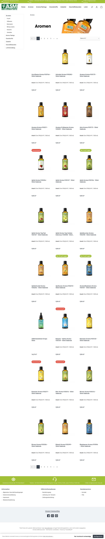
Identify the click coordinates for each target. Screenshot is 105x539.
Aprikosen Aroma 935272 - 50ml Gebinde (65, 289)
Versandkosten (48, 528)
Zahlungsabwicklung (48, 497)
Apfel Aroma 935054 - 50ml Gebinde (39, 182)
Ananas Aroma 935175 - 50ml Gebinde (88, 75)
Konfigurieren (98, 536)
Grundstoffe (9, 38)
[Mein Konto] (97, 7)
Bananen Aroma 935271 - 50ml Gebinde (40, 395)
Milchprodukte (10, 27)
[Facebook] (48, 516)
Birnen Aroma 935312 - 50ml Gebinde (88, 395)
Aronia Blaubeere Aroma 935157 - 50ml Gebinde (88, 289)
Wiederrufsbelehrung (9, 500)
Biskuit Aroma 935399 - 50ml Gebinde (64, 449)
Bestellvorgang (46, 492)
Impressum (6, 497)
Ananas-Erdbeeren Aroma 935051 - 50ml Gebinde (65, 128)
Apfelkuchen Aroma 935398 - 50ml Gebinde (88, 235)
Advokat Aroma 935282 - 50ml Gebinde (64, 75)
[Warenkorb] (101, 7)
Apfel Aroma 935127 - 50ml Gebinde (65, 182)
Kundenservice (85, 489)
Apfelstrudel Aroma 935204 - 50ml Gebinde (40, 289)
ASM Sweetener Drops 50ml (39, 342)
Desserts (9, 29)
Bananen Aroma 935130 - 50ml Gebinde (88, 342)
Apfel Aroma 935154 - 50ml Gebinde (89, 182)
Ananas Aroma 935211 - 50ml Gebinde (40, 128)
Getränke (9, 32)
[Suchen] (92, 7)
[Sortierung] (90, 38)
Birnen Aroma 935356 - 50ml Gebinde (40, 449)
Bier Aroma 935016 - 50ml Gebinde (65, 395)
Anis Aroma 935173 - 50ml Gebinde (89, 128)
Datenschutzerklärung (9, 495)
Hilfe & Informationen (48, 489)
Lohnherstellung (10, 48)
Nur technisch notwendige (82, 536)
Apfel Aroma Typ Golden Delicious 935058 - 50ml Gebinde (64, 235)
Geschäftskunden (11, 44)
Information (6, 489)
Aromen (8, 15)
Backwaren (10, 24)
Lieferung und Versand (48, 495)
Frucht (8, 18)
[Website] (56, 516)
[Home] (24, 7)
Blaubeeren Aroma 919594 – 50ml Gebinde (89, 449)
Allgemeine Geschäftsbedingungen (13, 492)
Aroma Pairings (10, 35)
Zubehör (8, 41)
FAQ (83, 495)
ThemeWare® (68, 529)
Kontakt (84, 492)
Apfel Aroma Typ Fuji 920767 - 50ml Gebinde (40, 235)
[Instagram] (52, 516)
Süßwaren (9, 21)
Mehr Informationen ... (48, 536)
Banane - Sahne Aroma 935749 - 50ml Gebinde (64, 342)
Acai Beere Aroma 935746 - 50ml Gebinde (41, 75)
